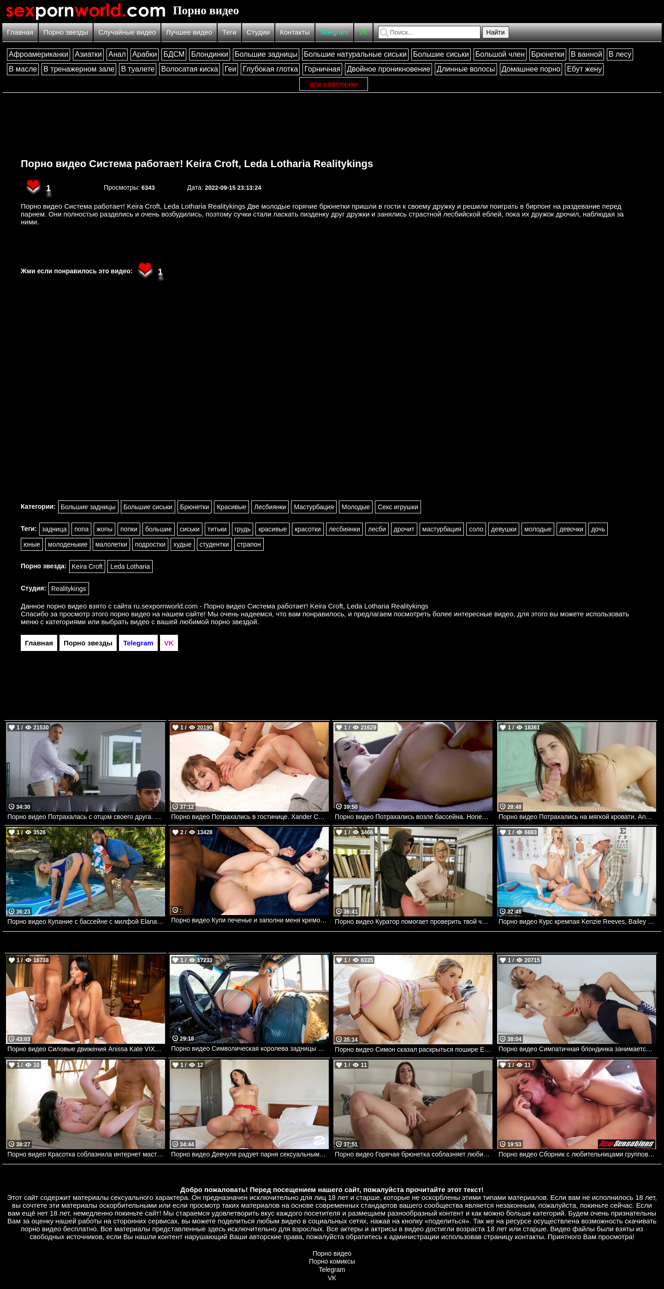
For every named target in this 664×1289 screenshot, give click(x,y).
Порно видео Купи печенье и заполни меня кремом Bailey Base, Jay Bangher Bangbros (250, 920)
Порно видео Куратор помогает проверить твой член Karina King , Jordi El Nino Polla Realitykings (413, 921)
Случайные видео (127, 32)
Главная (20, 32)
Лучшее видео (189, 32)
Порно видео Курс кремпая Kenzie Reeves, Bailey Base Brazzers (577, 921)
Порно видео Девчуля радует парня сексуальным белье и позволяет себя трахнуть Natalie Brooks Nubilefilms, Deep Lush (250, 1154)
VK (363, 32)
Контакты (295, 32)
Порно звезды (65, 32)
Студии (258, 32)
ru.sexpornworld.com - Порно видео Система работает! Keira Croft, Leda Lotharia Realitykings (281, 606)
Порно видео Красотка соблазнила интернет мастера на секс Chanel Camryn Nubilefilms (86, 1154)
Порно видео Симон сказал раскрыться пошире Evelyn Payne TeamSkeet (413, 1049)
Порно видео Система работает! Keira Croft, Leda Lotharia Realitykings (197, 163)
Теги (229, 32)
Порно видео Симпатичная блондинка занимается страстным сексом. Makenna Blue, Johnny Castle (577, 1049)
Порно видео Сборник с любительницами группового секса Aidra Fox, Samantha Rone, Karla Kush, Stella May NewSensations (577, 1154)
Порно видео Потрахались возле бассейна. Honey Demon (413, 816)
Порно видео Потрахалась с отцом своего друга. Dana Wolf (86, 816)
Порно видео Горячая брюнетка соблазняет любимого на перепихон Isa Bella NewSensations (413, 1154)
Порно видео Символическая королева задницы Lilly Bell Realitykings (250, 1048)
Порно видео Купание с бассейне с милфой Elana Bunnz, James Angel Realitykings (86, 921)
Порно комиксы (332, 1261)
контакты (529, 1237)
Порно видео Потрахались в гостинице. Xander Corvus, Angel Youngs (250, 816)
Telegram (334, 32)
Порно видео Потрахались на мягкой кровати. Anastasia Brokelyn (577, 816)
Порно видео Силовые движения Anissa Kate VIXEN (85, 1049)
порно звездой (234, 622)
